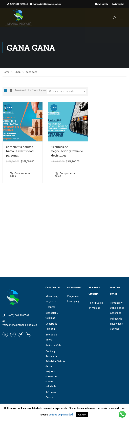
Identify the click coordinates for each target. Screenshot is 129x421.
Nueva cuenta (101, 4)
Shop (17, 71)
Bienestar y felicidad (52, 315)
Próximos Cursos (51, 395)
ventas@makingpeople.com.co (47, 4)
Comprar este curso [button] (20, 175)
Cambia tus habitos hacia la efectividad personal (20, 151)
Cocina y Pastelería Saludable (54, 369)
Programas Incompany (73, 299)
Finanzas (50, 307)
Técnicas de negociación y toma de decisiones (67, 151)
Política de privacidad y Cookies (116, 323)
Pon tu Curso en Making (96, 305)
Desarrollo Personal (51, 326)
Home (6, 71)
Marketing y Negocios (52, 299)
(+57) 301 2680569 (19, 4)
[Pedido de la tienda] (66, 91)
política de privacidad (61, 414)
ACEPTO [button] (82, 414)
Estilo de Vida (53, 345)
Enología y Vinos (51, 337)
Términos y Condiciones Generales (117, 307)
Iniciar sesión (118, 4)
